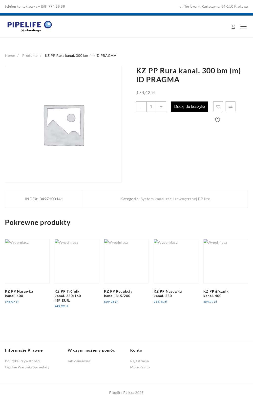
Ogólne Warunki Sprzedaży (27, 367)
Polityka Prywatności (23, 361)
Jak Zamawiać (79, 361)
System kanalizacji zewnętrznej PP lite (175, 198)
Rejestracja (139, 361)
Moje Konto (140, 367)
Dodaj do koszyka (189, 106)
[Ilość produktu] (151, 107)
